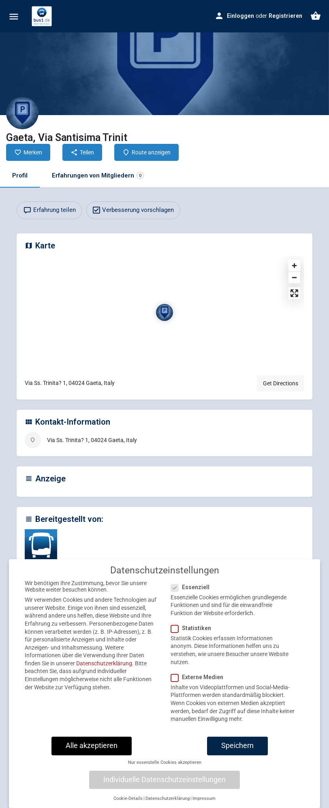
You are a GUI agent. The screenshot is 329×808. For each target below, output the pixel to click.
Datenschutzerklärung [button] (167, 798)
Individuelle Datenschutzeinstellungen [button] (164, 780)
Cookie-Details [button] (128, 798)
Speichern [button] (237, 746)
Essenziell (193, 587)
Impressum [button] (204, 798)
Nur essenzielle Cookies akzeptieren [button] (164, 762)
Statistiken (193, 628)
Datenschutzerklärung (104, 663)
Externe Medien (200, 677)
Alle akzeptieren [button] (92, 746)
